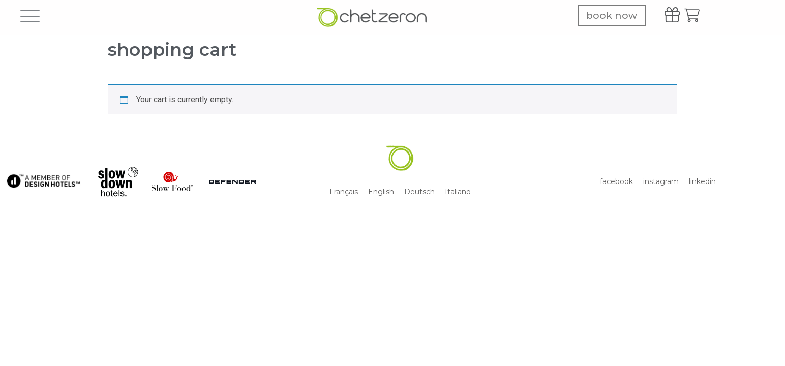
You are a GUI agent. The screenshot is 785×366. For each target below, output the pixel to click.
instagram (661, 181)
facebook (616, 181)
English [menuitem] (381, 191)
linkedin (702, 181)
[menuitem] (343, 191)
